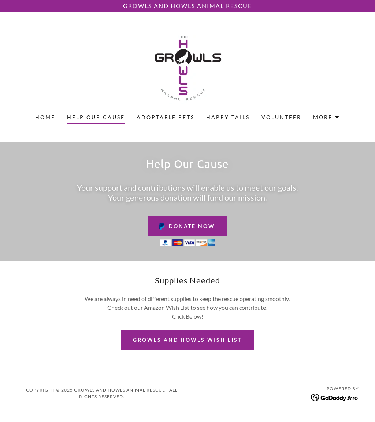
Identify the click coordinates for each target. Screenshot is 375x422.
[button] (326, 117)
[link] (187, 67)
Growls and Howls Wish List (187, 340)
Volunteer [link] (281, 117)
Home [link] (45, 117)
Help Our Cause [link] (96, 117)
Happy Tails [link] (228, 117)
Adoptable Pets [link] (166, 117)
